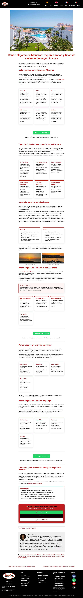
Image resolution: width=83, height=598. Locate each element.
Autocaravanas (72, 5)
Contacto (78, 5)
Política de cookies (25, 578)
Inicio (46, 5)
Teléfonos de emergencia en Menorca (43, 575)
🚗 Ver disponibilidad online (41, 519)
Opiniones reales (41, 580)
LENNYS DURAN (32, 528)
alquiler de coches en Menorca (35, 483)
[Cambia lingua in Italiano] (76, 2)
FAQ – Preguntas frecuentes (24, 583)
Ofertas (61, 5)
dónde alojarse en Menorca (47, 554)
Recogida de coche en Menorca (42, 577)
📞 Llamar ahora (41, 516)
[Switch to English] (56, 2)
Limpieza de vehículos (42, 578)
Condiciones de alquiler (25, 582)
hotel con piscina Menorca (59, 554)
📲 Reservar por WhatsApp (41, 512)
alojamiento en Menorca (36, 554)
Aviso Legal (23, 575)
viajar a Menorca (55, 556)
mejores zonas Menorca (32, 556)
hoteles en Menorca (22, 556)
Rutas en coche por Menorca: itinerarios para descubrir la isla (21, 566)
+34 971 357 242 (33, 2)
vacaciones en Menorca (46, 556)
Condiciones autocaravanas (24, 585)
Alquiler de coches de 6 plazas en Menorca (59, 585)
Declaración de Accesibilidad (24, 580)
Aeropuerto (56, 5)
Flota (50, 5)
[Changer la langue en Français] (66, 2)
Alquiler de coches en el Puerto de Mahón (59, 580)
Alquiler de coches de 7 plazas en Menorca (59, 583)
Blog (66, 5)
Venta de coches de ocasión (41, 582)
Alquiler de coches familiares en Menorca (59, 581)
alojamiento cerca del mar (24, 554)
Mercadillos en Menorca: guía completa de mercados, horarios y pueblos (59, 566)
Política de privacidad (25, 576)
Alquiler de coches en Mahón (59, 578)
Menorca (39, 556)
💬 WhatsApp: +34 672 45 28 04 (42, 132)
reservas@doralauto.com (34, 4)
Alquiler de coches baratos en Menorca (60, 576)
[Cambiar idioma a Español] (47, 2)
